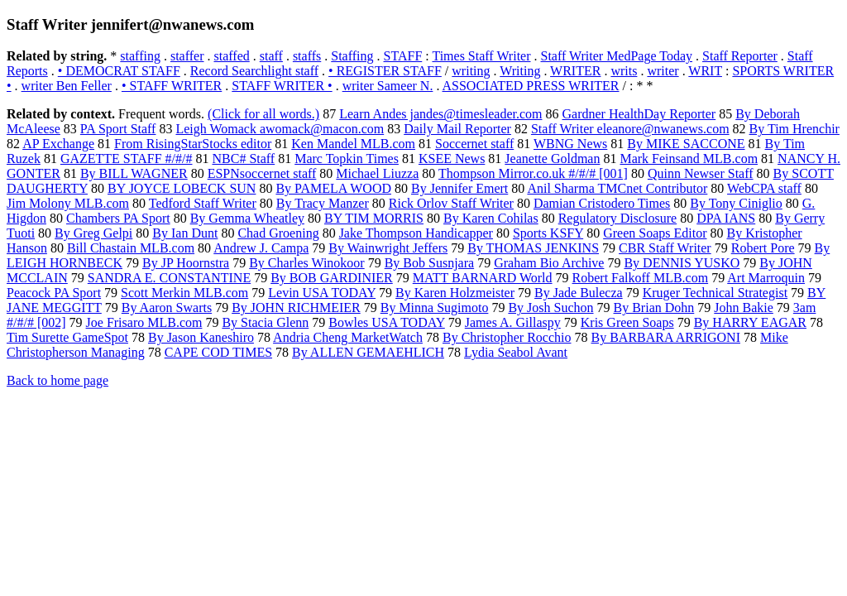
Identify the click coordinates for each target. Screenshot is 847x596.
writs (623, 71)
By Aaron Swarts (167, 307)
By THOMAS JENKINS (533, 248)
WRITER (575, 71)
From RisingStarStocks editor (192, 144)
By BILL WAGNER (134, 173)
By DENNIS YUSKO (681, 263)
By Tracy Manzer (322, 203)
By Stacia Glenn (265, 322)
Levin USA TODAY (322, 293)
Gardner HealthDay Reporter (638, 114)
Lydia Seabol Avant (515, 352)
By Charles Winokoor (307, 263)
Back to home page (57, 380)
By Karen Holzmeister (454, 293)
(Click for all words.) (263, 114)
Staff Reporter (740, 56)
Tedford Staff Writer (202, 203)
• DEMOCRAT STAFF (119, 71)
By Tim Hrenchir (794, 129)
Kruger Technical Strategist (715, 293)
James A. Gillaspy (513, 322)
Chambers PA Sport (118, 218)
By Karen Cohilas (490, 218)
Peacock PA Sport (54, 293)
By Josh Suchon (550, 307)
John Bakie (743, 307)
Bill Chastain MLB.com (130, 248)
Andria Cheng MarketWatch (348, 337)
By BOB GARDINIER (331, 278)
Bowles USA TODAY (386, 322)
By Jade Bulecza (578, 293)
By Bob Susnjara (429, 263)
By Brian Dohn (654, 307)
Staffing (352, 56)
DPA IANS (725, 218)
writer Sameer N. (387, 86)
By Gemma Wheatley (247, 218)
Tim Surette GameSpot (67, 337)
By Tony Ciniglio (736, 203)
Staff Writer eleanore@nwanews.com (630, 129)
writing (471, 71)
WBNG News (570, 144)
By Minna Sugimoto (434, 307)
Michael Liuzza (377, 173)
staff (271, 56)
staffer (187, 56)
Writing (520, 71)
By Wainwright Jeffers (387, 248)
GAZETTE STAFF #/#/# (126, 158)
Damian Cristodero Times (602, 203)
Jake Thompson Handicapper (416, 233)
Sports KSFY (548, 233)
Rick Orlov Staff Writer (451, 203)
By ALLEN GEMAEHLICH (368, 352)
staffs (307, 56)
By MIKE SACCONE (685, 144)
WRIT (705, 71)
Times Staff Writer (481, 56)
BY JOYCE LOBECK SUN (182, 188)
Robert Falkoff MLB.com (640, 278)
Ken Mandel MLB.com (353, 144)
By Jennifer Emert (459, 188)
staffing (140, 56)
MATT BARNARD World (483, 278)
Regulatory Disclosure (617, 218)
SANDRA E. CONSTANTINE (169, 278)
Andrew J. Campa (261, 248)
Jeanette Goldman (552, 158)
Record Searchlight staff (254, 71)
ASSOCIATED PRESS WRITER (531, 86)
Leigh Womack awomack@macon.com (279, 129)
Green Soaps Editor (654, 233)
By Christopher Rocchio (507, 337)
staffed (232, 56)
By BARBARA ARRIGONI (665, 337)
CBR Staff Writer (665, 248)
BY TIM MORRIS (374, 218)
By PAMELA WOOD (333, 188)
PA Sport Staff (118, 129)
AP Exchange (58, 144)
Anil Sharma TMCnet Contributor (617, 188)
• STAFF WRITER (172, 86)
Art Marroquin (766, 278)
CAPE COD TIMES (218, 352)
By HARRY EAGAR (750, 322)
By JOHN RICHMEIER (296, 307)
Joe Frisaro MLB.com (144, 322)
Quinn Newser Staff (701, 173)
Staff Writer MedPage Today (617, 56)
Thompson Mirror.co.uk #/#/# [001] (533, 173)
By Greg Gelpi (93, 233)
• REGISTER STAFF (385, 71)
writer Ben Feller (67, 86)
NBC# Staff (243, 158)
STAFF (403, 56)
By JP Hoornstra (185, 263)
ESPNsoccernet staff (262, 173)
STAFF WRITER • (282, 86)
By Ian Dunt (185, 233)
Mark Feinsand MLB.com (689, 158)
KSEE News (452, 158)
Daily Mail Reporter (457, 129)
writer (662, 71)
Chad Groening (277, 233)
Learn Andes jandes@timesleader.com (440, 114)
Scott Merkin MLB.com (184, 293)
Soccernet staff (474, 144)
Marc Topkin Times (346, 158)
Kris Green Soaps (627, 322)
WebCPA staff (764, 188)
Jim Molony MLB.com (68, 203)
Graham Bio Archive (549, 263)
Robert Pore (763, 248)
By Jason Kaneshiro (201, 337)
